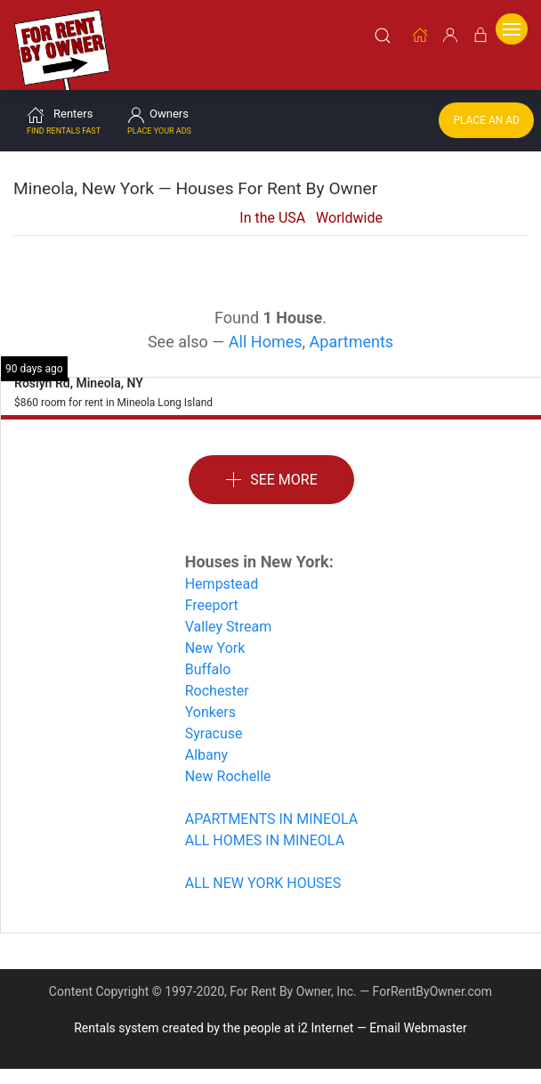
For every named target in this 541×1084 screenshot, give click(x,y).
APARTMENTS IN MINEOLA (272, 796)
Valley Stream (228, 604)
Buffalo (208, 647)
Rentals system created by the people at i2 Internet (213, 1005)
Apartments (352, 319)
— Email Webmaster (412, 1005)
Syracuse (214, 711)
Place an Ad (486, 98)
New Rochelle (228, 754)
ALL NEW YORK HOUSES (263, 860)
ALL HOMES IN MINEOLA (264, 818)
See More (271, 458)
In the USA (272, 195)
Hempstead (222, 561)
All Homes (266, 319)
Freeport (211, 583)
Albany (206, 732)
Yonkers (210, 689)
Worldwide (349, 195)
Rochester (217, 668)
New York (215, 625)
